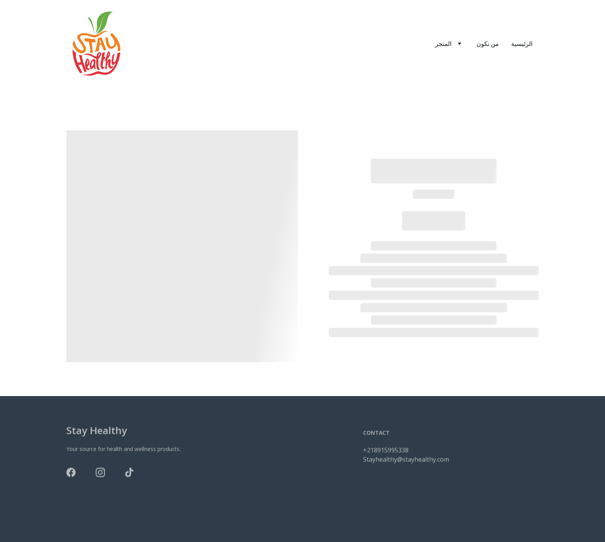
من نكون (488, 43)
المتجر (443, 43)
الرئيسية (521, 43)
